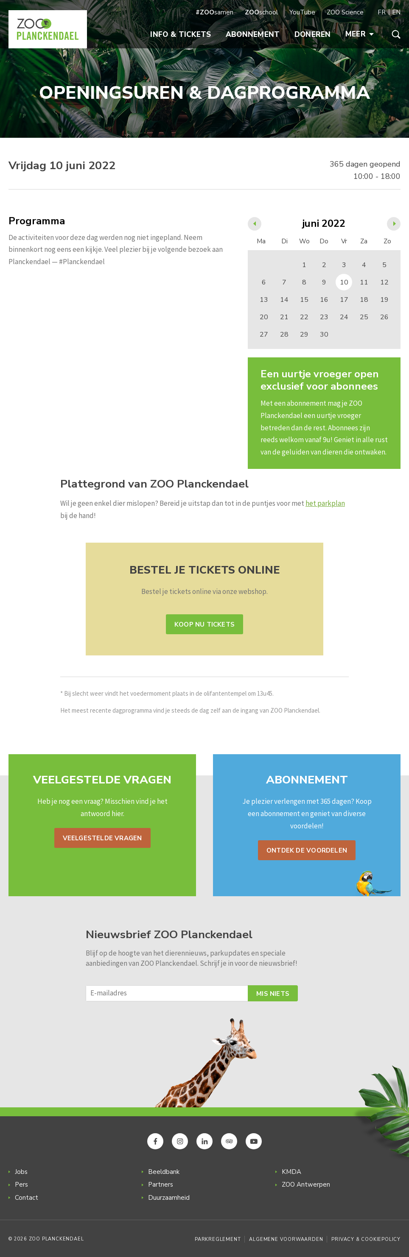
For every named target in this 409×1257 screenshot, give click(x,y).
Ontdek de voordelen (306, 850)
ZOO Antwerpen (306, 1184)
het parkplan (325, 503)
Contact (26, 1197)
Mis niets (272, 993)
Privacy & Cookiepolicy (366, 1239)
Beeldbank (163, 1172)
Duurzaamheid (169, 1197)
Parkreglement (218, 1239)
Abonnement (253, 34)
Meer (359, 34)
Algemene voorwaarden (286, 1239)
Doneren (312, 34)
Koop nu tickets (204, 624)
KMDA (291, 1172)
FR (382, 12)
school (261, 12)
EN (396, 12)
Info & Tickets (180, 34)
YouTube (302, 12)
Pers (21, 1184)
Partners (160, 1184)
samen (214, 12)
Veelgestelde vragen (102, 838)
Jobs (21, 1172)
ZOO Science (345, 12)
